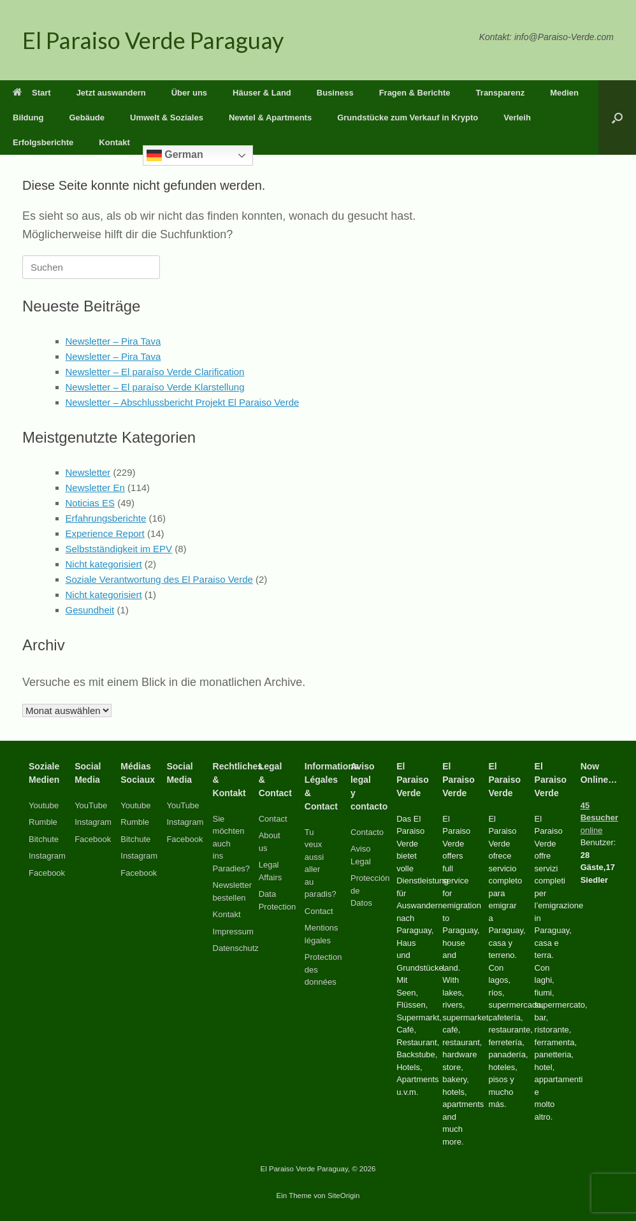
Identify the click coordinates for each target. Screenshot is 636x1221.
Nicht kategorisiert (104, 564)
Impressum (233, 931)
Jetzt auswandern (111, 92)
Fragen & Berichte (415, 92)
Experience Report (105, 533)
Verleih (517, 117)
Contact (273, 819)
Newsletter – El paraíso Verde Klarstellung (155, 387)
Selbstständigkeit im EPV (119, 548)
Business (335, 92)
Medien (564, 92)
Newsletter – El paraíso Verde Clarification (155, 371)
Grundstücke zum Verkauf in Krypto (407, 117)
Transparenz (500, 92)
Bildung (28, 117)
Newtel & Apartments (270, 117)
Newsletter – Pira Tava (113, 341)
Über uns (189, 92)
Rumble (43, 822)
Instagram (47, 855)
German (175, 155)
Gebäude (87, 117)
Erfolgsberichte (43, 142)
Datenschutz (236, 948)
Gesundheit (90, 609)
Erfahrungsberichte (106, 518)
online (599, 818)
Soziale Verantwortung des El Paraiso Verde (159, 579)
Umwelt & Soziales (166, 117)
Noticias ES (90, 502)
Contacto (367, 832)
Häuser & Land (262, 92)
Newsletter (88, 472)
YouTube (91, 805)
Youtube (44, 805)
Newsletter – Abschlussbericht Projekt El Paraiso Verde (183, 402)
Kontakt (114, 142)
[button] (617, 117)
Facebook (47, 873)
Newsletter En (95, 487)
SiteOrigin (344, 1195)
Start (32, 92)
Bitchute (44, 839)
